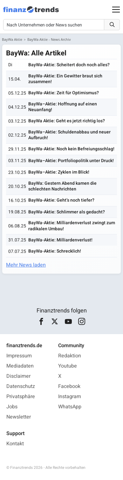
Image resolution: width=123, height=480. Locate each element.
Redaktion (69, 356)
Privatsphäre (20, 396)
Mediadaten (20, 366)
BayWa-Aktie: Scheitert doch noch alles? (69, 64)
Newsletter (18, 417)
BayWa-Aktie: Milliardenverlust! (60, 240)
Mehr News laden (26, 265)
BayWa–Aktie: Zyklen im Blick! (58, 172)
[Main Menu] (116, 9)
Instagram (69, 396)
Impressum (19, 356)
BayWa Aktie (12, 39)
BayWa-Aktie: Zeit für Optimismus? (63, 93)
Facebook (69, 386)
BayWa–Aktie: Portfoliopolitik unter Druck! (71, 160)
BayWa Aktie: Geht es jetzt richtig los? (66, 121)
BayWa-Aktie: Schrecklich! (54, 251)
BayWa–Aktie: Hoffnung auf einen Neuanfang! (62, 107)
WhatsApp (69, 407)
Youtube (67, 366)
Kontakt (15, 444)
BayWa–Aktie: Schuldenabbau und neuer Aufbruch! (69, 135)
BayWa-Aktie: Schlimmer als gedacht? (66, 212)
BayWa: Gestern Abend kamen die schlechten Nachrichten (62, 186)
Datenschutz (20, 386)
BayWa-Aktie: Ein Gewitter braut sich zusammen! (65, 79)
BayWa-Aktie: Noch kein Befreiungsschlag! (71, 149)
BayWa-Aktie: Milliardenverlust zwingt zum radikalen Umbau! (71, 225)
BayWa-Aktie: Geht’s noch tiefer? (61, 200)
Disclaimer (18, 376)
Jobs (11, 407)
